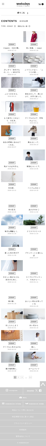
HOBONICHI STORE (13, 404)
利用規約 (23, 430)
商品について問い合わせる (23, 410)
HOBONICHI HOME (36, 404)
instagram (13, 390)
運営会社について (23, 436)
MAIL (25, 397)
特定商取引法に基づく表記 (23, 417)
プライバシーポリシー (23, 423)
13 (30, 377)
